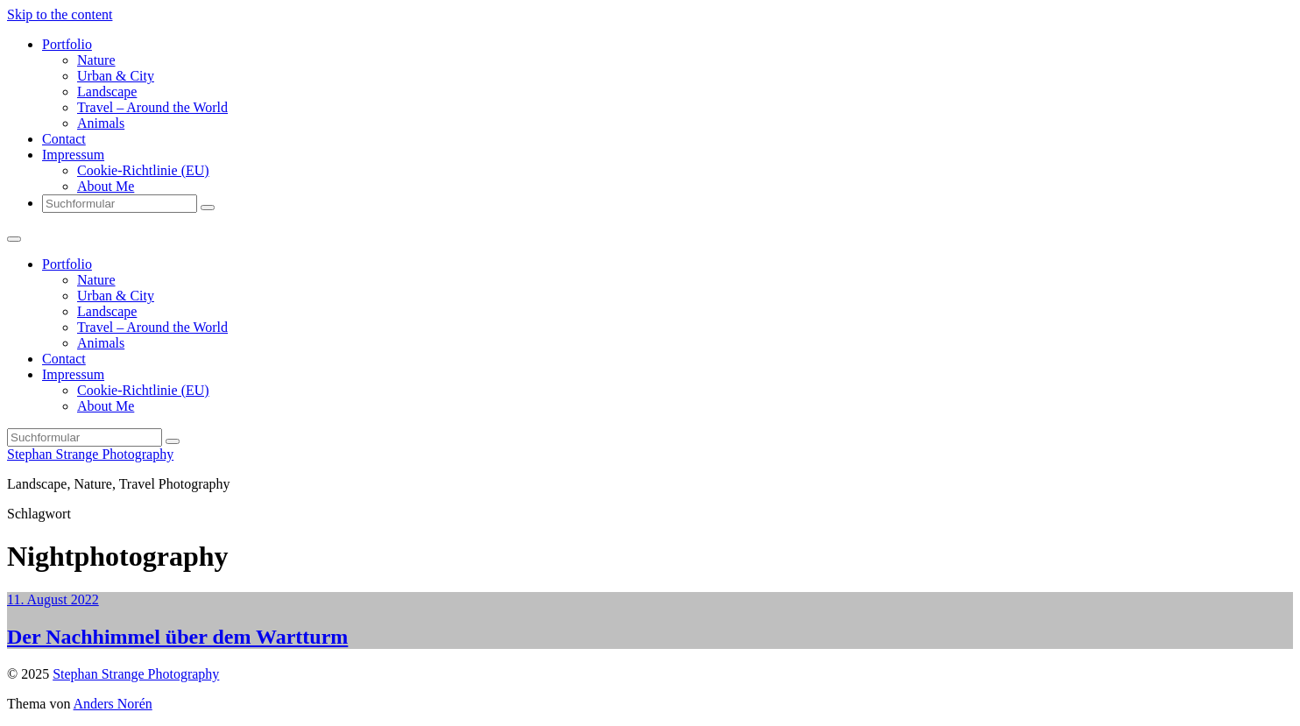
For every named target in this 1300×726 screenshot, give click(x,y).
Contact (64, 138)
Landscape (107, 91)
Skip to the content (59, 14)
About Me (105, 186)
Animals (100, 123)
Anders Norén (113, 703)
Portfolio (67, 44)
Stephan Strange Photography (90, 454)
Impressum (73, 154)
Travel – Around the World (152, 107)
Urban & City (115, 75)
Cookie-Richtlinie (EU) (143, 170)
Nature (96, 60)
